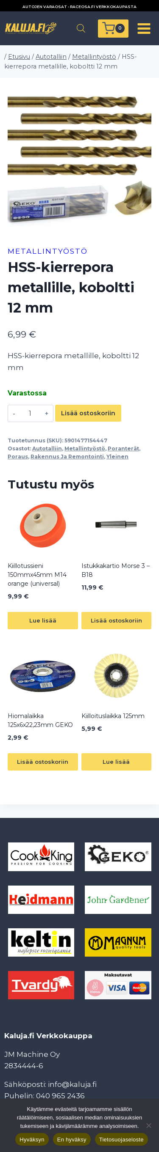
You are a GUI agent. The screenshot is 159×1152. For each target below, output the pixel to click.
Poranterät (123, 448)
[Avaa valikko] (144, 28)
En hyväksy (71, 1139)
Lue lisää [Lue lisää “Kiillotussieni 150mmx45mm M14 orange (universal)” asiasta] (42, 620)
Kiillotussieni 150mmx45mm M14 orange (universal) (37, 574)
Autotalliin (47, 448)
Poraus (18, 456)
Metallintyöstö (48, 251)
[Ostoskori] (113, 28)
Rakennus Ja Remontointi (67, 456)
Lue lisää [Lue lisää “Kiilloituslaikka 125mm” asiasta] (116, 761)
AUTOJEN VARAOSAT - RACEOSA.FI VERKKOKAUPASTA (79, 6)
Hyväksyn (32, 1139)
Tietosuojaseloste (121, 1139)
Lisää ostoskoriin (88, 413)
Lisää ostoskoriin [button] (116, 620)
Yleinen (117, 456)
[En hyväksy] (148, 1125)
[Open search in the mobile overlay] (81, 28)
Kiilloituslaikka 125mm (113, 716)
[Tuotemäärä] (30, 413)
